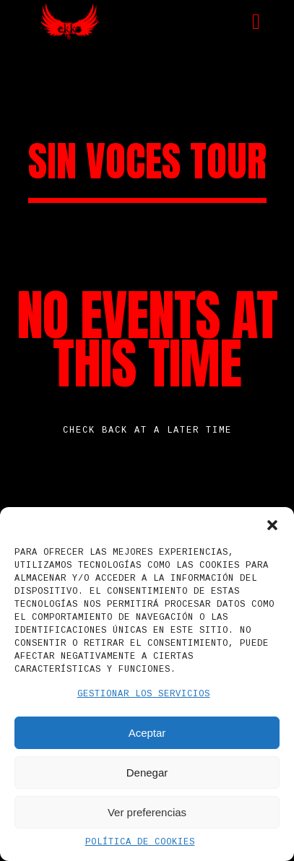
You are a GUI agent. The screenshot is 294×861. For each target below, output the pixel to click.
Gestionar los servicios (143, 694)
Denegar (147, 772)
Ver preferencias (147, 812)
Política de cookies (140, 842)
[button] (272, 525)
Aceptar (147, 733)
